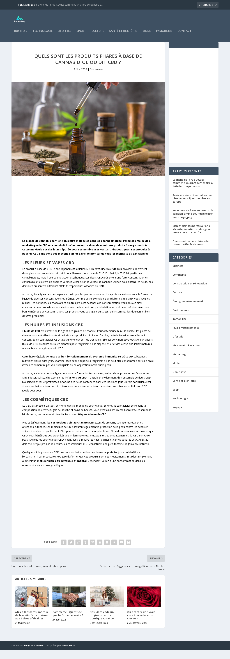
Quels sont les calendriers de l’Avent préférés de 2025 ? (190, 252)
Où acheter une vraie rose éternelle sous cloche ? (141, 624)
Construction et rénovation (189, 293)
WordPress (68, 654)
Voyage (177, 416)
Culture (97, 33)
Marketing (179, 363)
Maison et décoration (186, 354)
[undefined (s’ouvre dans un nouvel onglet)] (120, 308)
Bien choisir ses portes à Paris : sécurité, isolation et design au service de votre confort (191, 238)
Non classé (179, 381)
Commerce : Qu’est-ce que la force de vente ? (67, 623)
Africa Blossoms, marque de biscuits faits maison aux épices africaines (32, 624)
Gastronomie (180, 319)
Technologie (42, 33)
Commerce (96, 78)
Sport (81, 33)
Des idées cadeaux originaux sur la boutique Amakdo (102, 624)
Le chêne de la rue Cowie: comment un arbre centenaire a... (68, 4)
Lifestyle (64, 33)
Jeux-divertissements (185, 337)
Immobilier (164, 33)
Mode (146, 33)
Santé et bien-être (123, 33)
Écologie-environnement (187, 310)
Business (20, 33)
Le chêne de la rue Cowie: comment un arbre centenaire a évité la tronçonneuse (192, 192)
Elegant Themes (33, 654)
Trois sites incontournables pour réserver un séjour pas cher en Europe (193, 208)
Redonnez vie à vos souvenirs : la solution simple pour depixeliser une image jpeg (192, 223)
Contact (185, 33)
